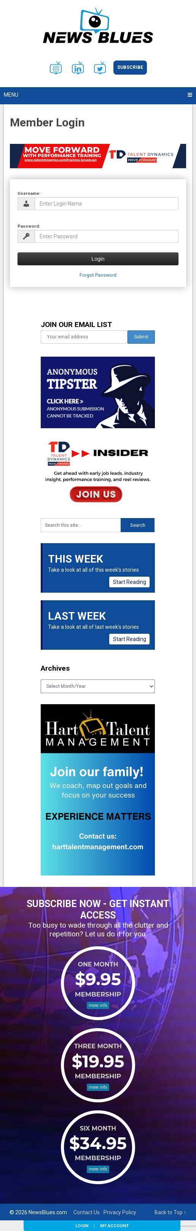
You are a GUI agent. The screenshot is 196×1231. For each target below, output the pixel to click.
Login (81, 1225)
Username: (29, 193)
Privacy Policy (120, 1212)
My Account (114, 1225)
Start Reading (129, 582)
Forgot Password (98, 275)
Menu (11, 95)
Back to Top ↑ (170, 1212)
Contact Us (86, 1212)
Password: (29, 226)
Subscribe (130, 67)
